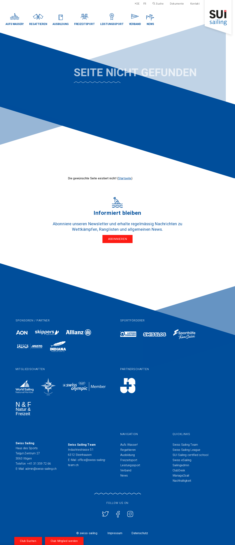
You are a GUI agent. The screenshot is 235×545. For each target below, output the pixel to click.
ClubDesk (179, 470)
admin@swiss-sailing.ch (41, 468)
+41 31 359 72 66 (39, 463)
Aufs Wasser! (129, 444)
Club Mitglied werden (64, 541)
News (124, 475)
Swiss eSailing (182, 459)
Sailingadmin (181, 464)
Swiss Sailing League (186, 449)
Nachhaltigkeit (182, 480)
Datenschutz (139, 532)
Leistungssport (130, 464)
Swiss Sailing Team (185, 444)
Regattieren (128, 449)
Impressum (114, 532)
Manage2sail (181, 475)
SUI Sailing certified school (190, 454)
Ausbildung (127, 454)
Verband (125, 470)
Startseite (124, 178)
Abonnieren (117, 239)
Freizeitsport (128, 459)
